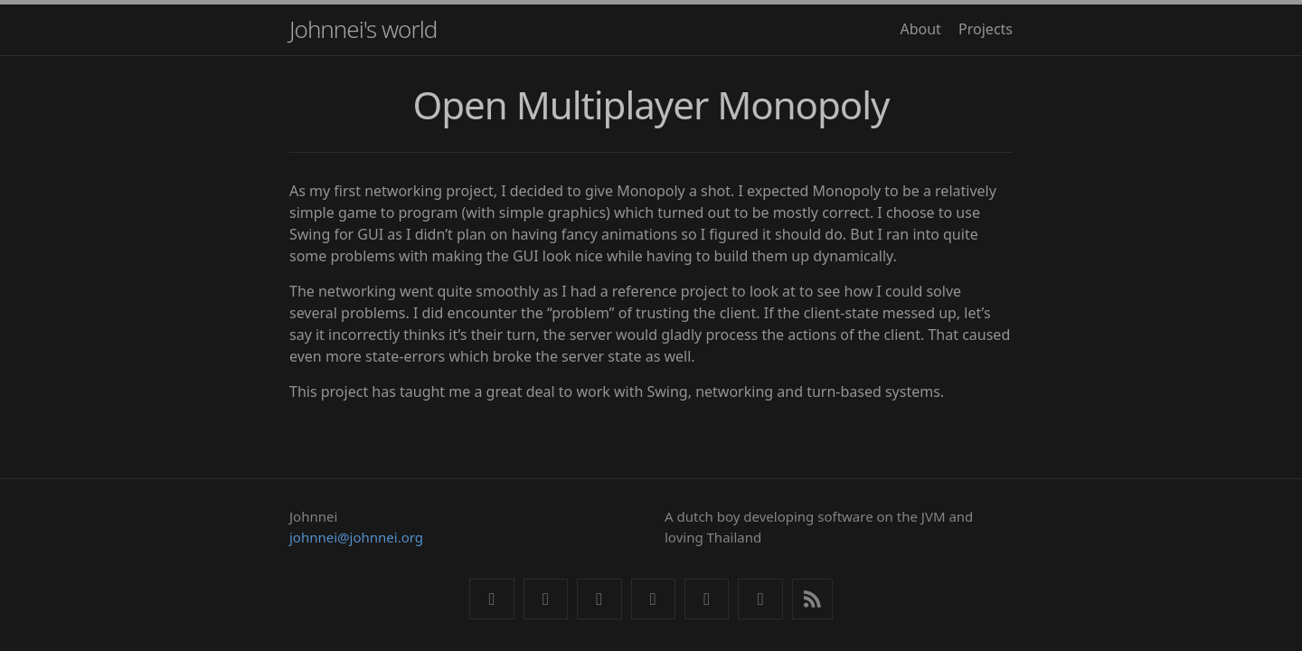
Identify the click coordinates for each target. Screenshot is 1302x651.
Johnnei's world (363, 29)
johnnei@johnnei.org (356, 537)
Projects (985, 29)
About (920, 29)
